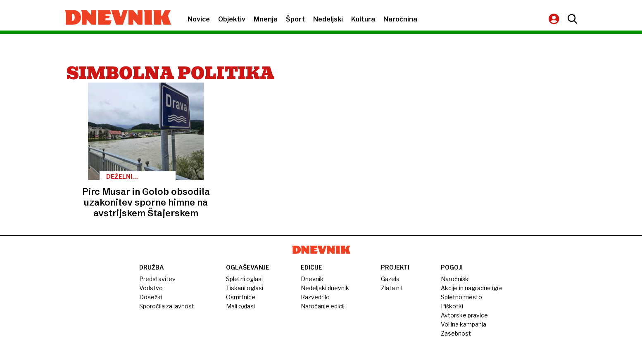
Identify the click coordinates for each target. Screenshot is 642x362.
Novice (199, 19)
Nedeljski (328, 19)
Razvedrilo (315, 296)
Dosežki (150, 296)
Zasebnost (456, 333)
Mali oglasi (240, 306)
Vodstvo (151, 287)
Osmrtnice (240, 296)
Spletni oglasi (244, 278)
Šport (295, 19)
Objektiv (231, 19)
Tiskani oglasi (244, 287)
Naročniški (455, 278)
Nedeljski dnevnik (325, 287)
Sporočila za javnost (166, 306)
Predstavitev (157, 278)
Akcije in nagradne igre (472, 287)
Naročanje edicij (323, 306)
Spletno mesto (461, 296)
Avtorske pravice (464, 315)
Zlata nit (392, 287)
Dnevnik (312, 278)
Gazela (390, 278)
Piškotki (452, 306)
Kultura (363, 19)
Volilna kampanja (463, 324)
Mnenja (266, 19)
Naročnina (400, 19)
